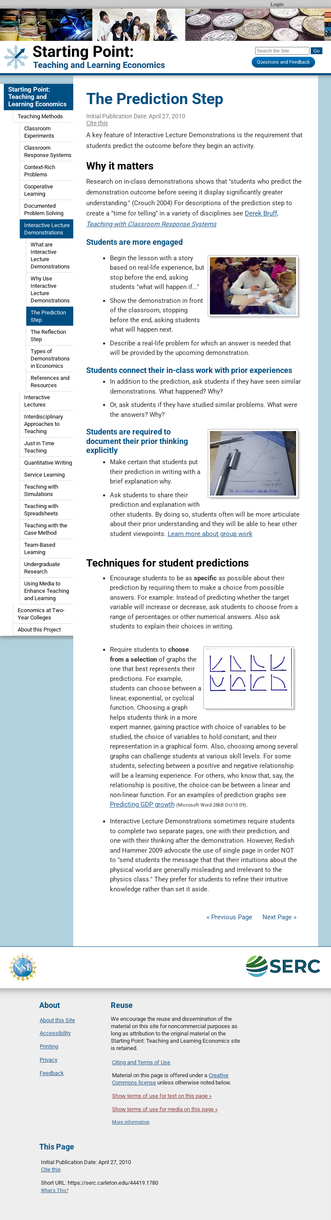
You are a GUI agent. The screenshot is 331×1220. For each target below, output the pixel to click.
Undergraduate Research (42, 568)
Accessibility (55, 1033)
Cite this (97, 123)
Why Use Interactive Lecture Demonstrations (50, 289)
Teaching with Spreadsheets (41, 510)
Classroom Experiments (39, 132)
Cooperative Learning (38, 190)
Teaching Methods (40, 116)
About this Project (39, 629)
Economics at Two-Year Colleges (41, 614)
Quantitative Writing (48, 462)
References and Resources (50, 381)
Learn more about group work (210, 534)
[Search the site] (282, 51)
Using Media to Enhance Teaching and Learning (46, 590)
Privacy (48, 1060)
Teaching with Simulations (41, 490)
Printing (49, 1046)
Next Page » (279, 917)
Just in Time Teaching (39, 447)
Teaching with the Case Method (45, 529)
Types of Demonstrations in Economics (50, 358)
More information (131, 1122)
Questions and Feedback (283, 62)
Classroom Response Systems (48, 151)
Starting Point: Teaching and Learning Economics (37, 97)
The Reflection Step (48, 335)
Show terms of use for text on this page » (162, 1096)
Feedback (52, 1073)
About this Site (57, 1020)
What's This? (55, 1190)
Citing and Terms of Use (141, 1062)
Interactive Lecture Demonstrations (47, 229)
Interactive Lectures (37, 401)
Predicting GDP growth (142, 804)
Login (277, 4)
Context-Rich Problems (39, 171)
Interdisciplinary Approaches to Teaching (43, 423)
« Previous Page (229, 917)
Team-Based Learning (39, 548)
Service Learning (44, 474)
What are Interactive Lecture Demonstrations (50, 255)
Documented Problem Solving (43, 209)
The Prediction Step (48, 316)
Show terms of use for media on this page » (165, 1109)
